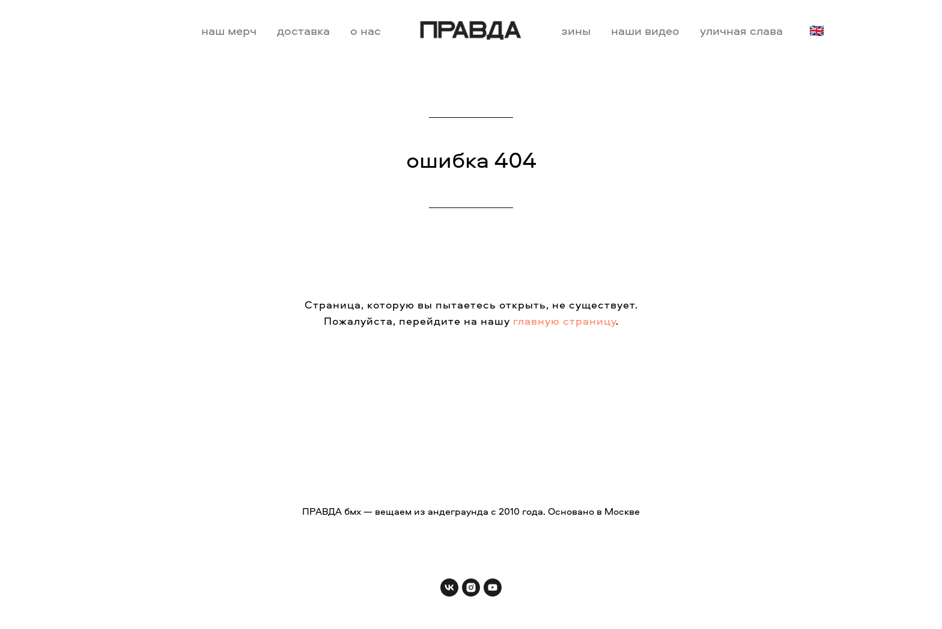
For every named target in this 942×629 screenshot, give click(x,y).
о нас (365, 30)
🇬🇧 (816, 30)
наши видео (645, 30)
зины (576, 30)
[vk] (449, 587)
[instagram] (471, 587)
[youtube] (493, 587)
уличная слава (741, 30)
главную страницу (564, 320)
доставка (303, 30)
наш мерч (229, 30)
